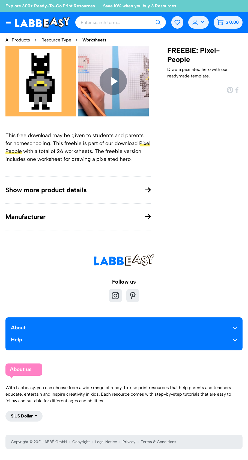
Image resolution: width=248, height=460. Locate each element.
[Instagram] (115, 295)
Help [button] (124, 339)
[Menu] (8, 22)
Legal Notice (106, 442)
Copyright (81, 442)
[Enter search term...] (112, 22)
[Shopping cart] (228, 22)
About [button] (124, 327)
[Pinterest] (132, 295)
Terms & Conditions (158, 442)
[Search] (155, 22)
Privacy (128, 442)
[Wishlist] (175, 22)
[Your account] (197, 22)
